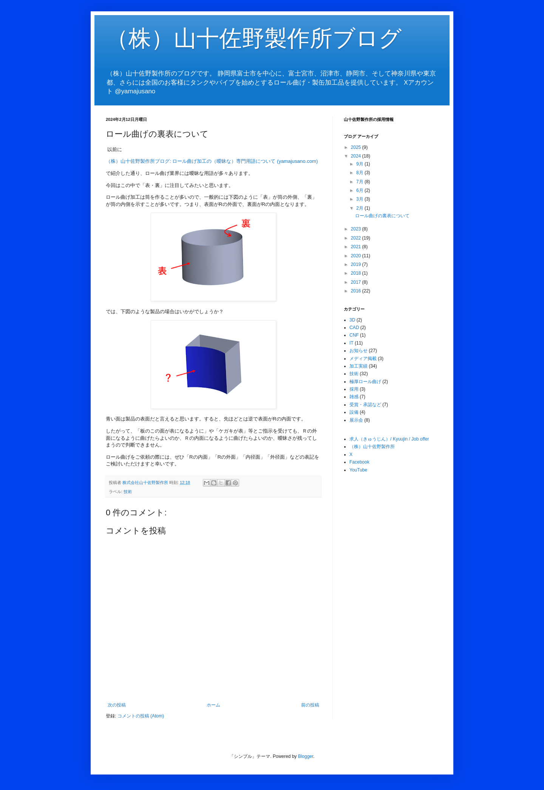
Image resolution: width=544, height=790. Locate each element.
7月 (360, 181)
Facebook (359, 462)
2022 (356, 238)
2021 (356, 246)
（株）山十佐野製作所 (372, 446)
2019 (356, 264)
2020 (356, 255)
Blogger (306, 756)
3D (352, 320)
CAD (354, 327)
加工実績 (358, 366)
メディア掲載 (363, 358)
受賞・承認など (365, 404)
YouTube (358, 470)
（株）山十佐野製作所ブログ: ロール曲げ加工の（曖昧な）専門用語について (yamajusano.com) (212, 161)
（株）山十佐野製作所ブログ (254, 38)
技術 (128, 491)
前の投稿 (310, 705)
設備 (354, 412)
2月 (360, 208)
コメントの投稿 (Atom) (140, 716)
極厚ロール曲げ (365, 381)
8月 (360, 172)
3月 (360, 199)
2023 (356, 229)
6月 (360, 190)
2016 (356, 291)
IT (351, 343)
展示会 (356, 420)
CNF (354, 335)
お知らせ (358, 350)
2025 (356, 147)
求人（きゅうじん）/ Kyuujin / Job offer (389, 439)
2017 (356, 282)
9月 (360, 164)
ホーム (213, 705)
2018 (356, 273)
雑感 (354, 396)
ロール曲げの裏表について (382, 215)
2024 (356, 156)
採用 (354, 389)
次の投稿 (117, 705)
